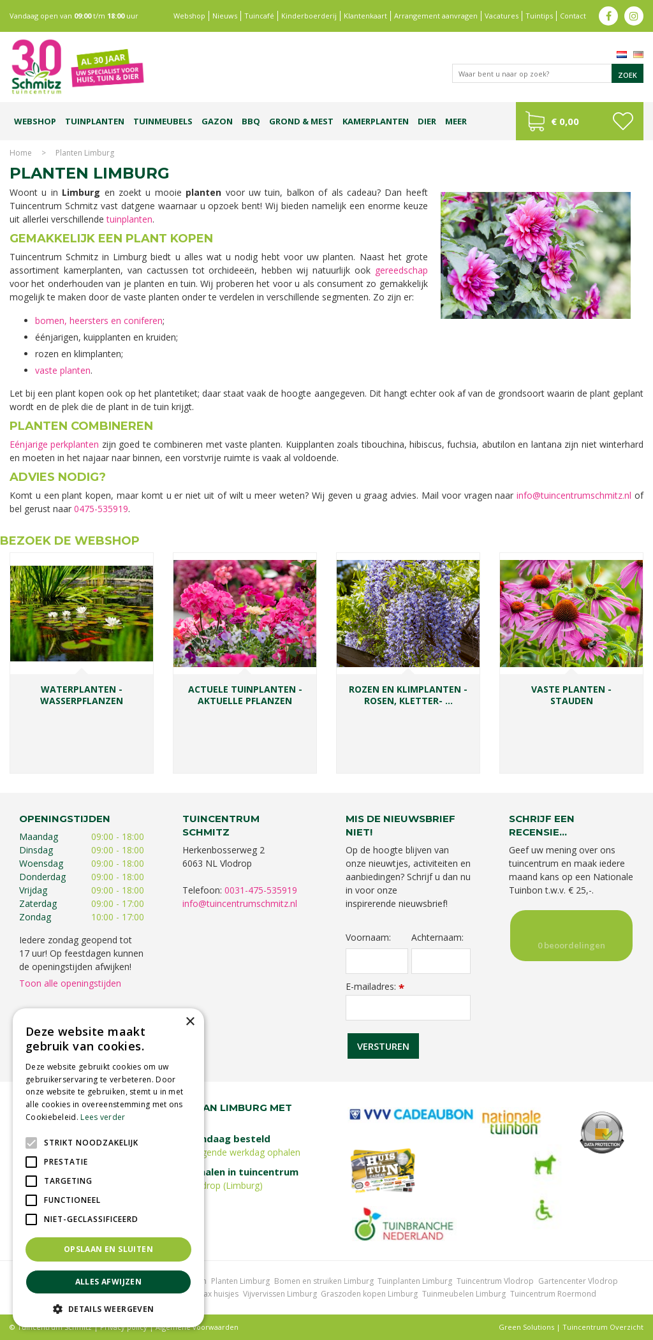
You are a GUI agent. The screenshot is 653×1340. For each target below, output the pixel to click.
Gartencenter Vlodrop (578, 1281)
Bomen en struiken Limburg (324, 1281)
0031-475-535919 (260, 890)
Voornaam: (368, 937)
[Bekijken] (579, 121)
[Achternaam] (441, 961)
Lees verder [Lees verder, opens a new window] (102, 1117)
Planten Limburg (240, 1281)
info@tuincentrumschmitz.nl (574, 495)
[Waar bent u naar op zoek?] (547, 73)
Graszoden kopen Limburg (369, 1294)
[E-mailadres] (408, 1007)
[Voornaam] (377, 961)
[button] (108, 1308)
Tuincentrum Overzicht (602, 1327)
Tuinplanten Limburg (415, 1281)
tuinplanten (129, 219)
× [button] (189, 1022)
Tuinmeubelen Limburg (464, 1294)
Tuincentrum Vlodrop (495, 1281)
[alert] (108, 1167)
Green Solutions (526, 1327)
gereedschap (401, 270)
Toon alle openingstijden (70, 983)
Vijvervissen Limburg (280, 1294)
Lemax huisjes (213, 1294)
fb (608, 16)
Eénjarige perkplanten (54, 444)
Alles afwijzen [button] (108, 1281)
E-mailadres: (375, 986)
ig (633, 16)
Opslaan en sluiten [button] (108, 1249)
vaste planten (63, 370)
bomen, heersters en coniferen (99, 320)
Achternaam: (437, 937)
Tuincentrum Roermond (553, 1294)
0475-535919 (101, 509)
